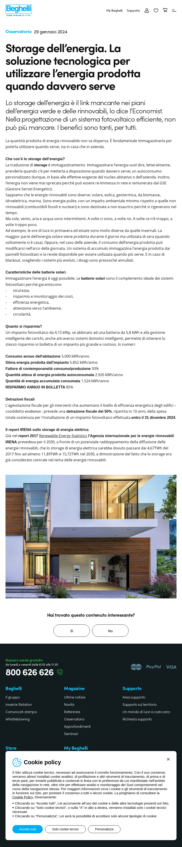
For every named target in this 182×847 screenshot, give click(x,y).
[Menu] (174, 10)
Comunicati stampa (21, 711)
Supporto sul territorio (140, 704)
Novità (69, 704)
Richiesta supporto (137, 718)
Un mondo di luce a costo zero (146, 711)
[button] (156, 10)
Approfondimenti (77, 726)
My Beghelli (114, 10)
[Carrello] (165, 10)
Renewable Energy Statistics (63, 435)
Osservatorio (74, 718)
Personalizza (104, 829)
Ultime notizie (74, 696)
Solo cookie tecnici (65, 829)
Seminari (71, 733)
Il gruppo (12, 696)
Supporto (133, 10)
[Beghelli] (18, 9)
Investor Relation (18, 704)
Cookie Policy (22, 797)
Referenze (72, 711)
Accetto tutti (27, 829)
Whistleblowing (17, 718)
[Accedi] (147, 10)
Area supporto (134, 696)
